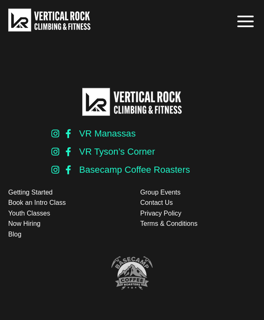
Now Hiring (24, 223)
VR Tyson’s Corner (117, 151)
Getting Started (30, 192)
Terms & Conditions (168, 223)
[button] (244, 22)
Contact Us (156, 202)
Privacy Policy (160, 213)
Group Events (160, 192)
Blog (14, 234)
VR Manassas (107, 133)
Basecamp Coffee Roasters (134, 170)
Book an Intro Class (37, 202)
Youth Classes (29, 213)
